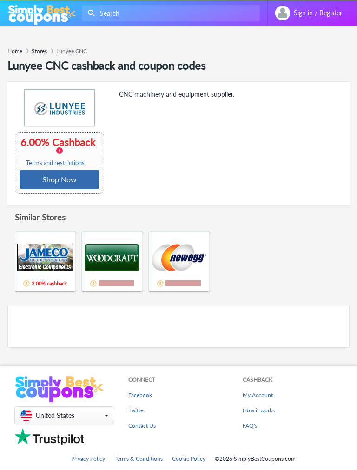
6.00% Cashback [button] (59, 151)
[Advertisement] (178, 326)
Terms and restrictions (55, 163)
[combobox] (169, 13)
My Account (258, 394)
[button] (64, 415)
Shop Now (59, 179)
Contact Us (142, 425)
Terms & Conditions (138, 458)
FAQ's (250, 425)
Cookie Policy (188, 458)
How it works (259, 410)
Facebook (140, 394)
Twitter (136, 410)
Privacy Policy (88, 458)
